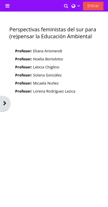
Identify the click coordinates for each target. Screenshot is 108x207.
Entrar (93, 5)
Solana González (47, 75)
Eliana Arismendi (47, 50)
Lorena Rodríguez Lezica (54, 91)
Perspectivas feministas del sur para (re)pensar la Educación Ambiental (53, 33)
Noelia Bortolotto (48, 59)
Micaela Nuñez (46, 83)
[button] (66, 5)
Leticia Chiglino (46, 67)
